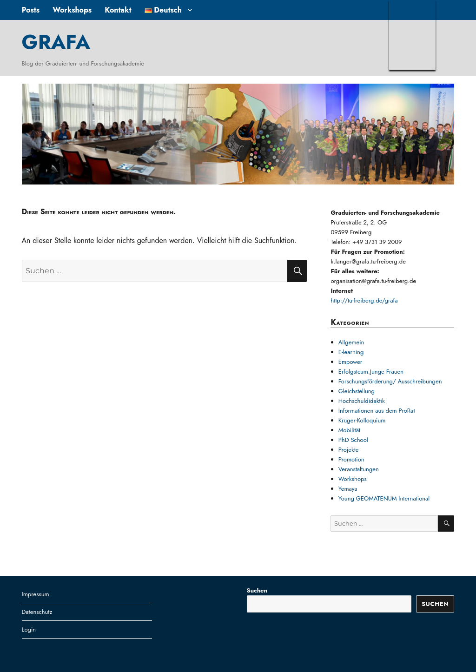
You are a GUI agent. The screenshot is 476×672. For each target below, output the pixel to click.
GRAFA (56, 41)
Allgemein (351, 342)
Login (29, 629)
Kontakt (118, 10)
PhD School (353, 439)
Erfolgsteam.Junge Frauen (370, 371)
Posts (31, 10)
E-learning (351, 352)
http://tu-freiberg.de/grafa (364, 300)
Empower (350, 361)
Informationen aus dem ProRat (376, 410)
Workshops (72, 10)
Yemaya (347, 488)
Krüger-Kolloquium (362, 420)
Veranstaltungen (358, 469)
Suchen (257, 590)
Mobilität (349, 430)
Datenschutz (37, 611)
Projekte (348, 449)
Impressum (35, 594)
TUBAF (412, 35)
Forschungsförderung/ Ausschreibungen (390, 381)
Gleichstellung (356, 391)
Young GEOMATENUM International (384, 498)
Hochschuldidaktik (361, 400)
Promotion (351, 459)
